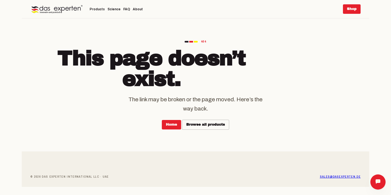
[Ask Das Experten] (378, 182)
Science (114, 9)
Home (171, 124)
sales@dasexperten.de (340, 176)
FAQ (126, 9)
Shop (352, 9)
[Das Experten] (57, 9)
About (138, 9)
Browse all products (205, 124)
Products (97, 9)
